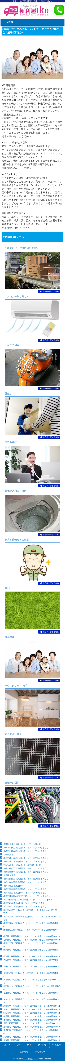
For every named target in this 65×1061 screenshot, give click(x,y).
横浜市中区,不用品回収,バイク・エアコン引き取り (24, 906)
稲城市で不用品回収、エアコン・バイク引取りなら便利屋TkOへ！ (31, 1009)
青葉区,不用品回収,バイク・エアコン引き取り (23, 844)
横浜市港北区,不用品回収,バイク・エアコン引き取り (25, 858)
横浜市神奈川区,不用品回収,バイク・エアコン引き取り (26, 896)
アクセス (42, 1045)
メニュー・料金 (24, 1045)
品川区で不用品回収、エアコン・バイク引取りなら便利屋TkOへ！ (31, 956)
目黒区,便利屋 (9, 875)
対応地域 (56, 1045)
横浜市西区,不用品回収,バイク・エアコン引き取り (24, 903)
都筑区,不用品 (9, 855)
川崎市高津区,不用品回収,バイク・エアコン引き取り (25, 868)
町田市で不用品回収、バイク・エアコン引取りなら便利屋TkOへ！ (31, 1013)
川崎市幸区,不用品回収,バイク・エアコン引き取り (24, 861)
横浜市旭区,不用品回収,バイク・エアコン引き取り (24, 893)
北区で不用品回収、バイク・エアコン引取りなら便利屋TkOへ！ (31, 1023)
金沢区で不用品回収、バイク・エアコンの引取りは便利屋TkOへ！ (31, 940)
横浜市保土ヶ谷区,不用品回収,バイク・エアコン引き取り (27, 900)
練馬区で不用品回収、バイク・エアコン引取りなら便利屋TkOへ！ (31, 1016)
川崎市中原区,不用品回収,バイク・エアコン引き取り (25, 848)
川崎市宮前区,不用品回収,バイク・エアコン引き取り (25, 889)
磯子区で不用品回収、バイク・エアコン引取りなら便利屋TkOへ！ (31, 936)
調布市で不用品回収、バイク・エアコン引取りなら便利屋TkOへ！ (31, 1006)
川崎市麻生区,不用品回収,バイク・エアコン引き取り (25, 882)
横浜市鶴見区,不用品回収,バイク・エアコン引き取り (25, 879)
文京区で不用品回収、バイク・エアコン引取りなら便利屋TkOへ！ (31, 1037)
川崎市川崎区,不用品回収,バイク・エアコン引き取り (25, 851)
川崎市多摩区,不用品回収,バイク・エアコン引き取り (25, 872)
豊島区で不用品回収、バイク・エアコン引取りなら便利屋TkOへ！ (31, 1027)
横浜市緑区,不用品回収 (13, 886)
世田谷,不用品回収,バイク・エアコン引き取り (23, 865)
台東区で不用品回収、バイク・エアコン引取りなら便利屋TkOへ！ (31, 1040)
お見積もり (40, 1051)
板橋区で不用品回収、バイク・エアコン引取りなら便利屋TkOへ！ (31, 1020)
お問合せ (24, 1051)
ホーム (7, 1045)
